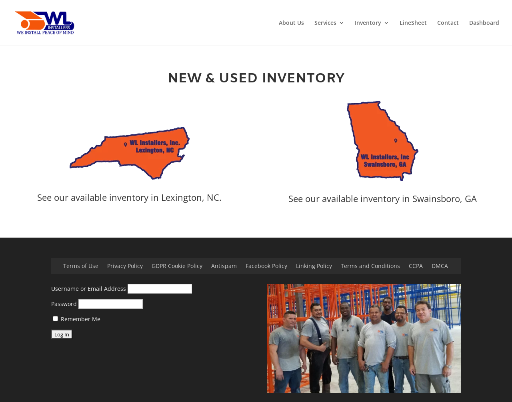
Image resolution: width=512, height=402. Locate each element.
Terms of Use (80, 266)
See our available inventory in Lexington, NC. (129, 197)
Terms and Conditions (370, 266)
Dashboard (484, 23)
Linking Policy (314, 266)
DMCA (440, 266)
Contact (448, 23)
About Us (291, 23)
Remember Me (76, 319)
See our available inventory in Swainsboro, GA (382, 198)
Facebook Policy (266, 266)
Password (64, 304)
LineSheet (413, 23)
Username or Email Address (88, 288)
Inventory (368, 23)
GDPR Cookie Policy (177, 266)
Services (325, 23)
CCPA (416, 266)
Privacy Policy (125, 266)
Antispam (224, 266)
